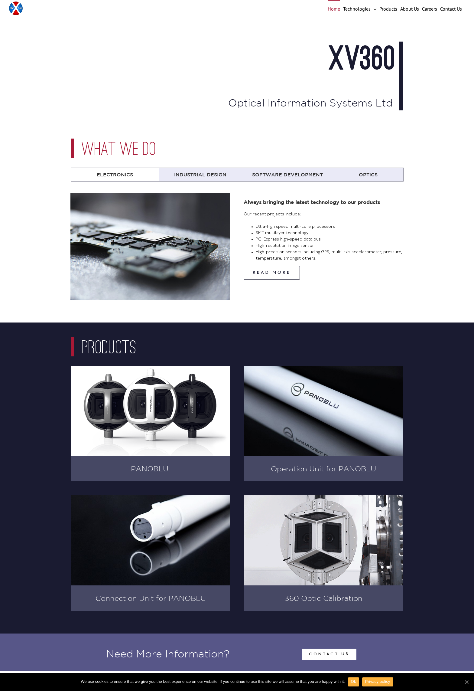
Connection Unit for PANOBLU (151, 598)
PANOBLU (150, 469)
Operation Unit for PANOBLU (323, 469)
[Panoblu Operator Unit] (323, 369)
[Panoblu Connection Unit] (150, 498)
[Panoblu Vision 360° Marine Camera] (150, 369)
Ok (353, 681)
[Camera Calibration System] (323, 498)
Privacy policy (377, 681)
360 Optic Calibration (323, 598)
